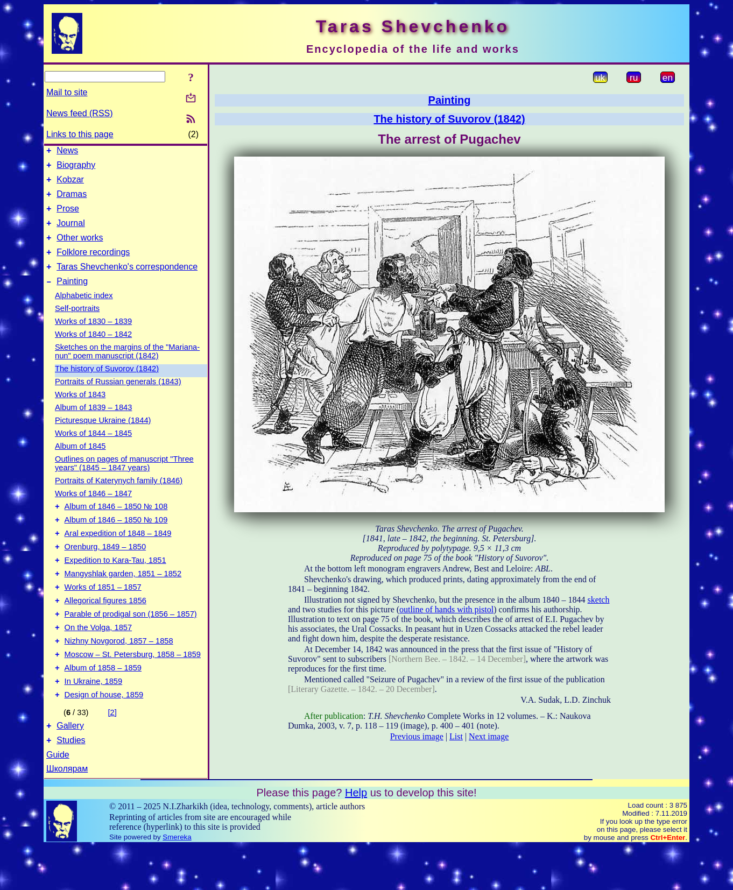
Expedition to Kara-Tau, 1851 (115, 584)
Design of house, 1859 (104, 735)
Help (356, 836)
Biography (76, 168)
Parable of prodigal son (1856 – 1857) (131, 644)
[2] (112, 752)
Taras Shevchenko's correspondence (127, 281)
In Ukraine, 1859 (94, 720)
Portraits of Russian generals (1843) (118, 397)
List (456, 736)
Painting (72, 297)
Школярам (67, 812)
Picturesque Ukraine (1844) (103, 436)
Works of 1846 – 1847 (93, 509)
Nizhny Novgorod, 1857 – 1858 (119, 674)
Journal (70, 232)
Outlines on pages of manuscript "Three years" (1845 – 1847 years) (124, 479)
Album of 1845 (80, 462)
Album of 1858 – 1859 (103, 705)
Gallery (70, 767)
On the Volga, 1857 (98, 659)
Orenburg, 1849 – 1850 (105, 569)
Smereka (177, 881)
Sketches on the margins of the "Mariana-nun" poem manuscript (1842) (127, 367)
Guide (57, 798)
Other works (80, 248)
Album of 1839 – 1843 (93, 423)
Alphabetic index (84, 311)
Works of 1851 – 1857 (103, 614)
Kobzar (70, 184)
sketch (599, 599)
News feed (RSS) (79, 113)
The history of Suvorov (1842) (107, 384)
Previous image (416, 736)
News (67, 152)
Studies (71, 783)
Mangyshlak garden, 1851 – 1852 (123, 599)
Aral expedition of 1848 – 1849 (118, 554)
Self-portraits (77, 324)
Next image (489, 736)
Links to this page (80, 134)
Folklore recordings (93, 265)
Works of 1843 (80, 410)
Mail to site (66, 92)
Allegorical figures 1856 (105, 629)
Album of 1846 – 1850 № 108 (116, 524)
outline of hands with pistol (446, 609)
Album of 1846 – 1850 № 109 (116, 539)
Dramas (72, 200)
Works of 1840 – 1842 (93, 350)
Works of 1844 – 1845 (93, 449)
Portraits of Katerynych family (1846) (118, 496)
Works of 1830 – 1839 (93, 337)
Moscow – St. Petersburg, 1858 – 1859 (133, 690)
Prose (68, 216)
